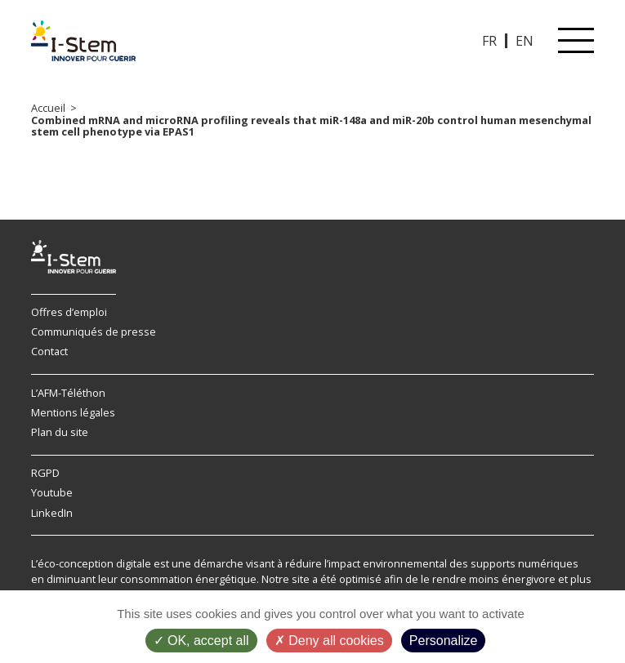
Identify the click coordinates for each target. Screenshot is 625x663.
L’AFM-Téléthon (68, 392)
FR (489, 40)
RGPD (45, 472)
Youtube (52, 492)
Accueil (48, 107)
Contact (49, 351)
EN (524, 40)
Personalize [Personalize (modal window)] (443, 640)
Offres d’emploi (69, 312)
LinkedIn (52, 512)
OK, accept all (201, 640)
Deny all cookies (329, 640)
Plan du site (59, 432)
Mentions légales (73, 412)
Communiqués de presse (93, 331)
